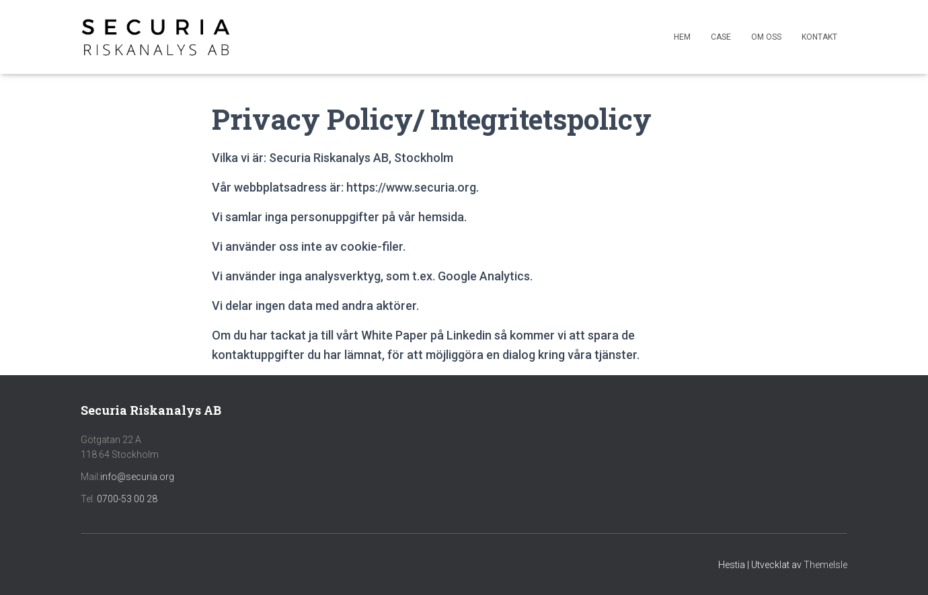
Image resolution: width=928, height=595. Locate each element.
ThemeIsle (825, 564)
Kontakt (819, 37)
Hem (682, 37)
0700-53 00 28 (127, 498)
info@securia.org (137, 476)
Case (721, 37)
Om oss (766, 37)
